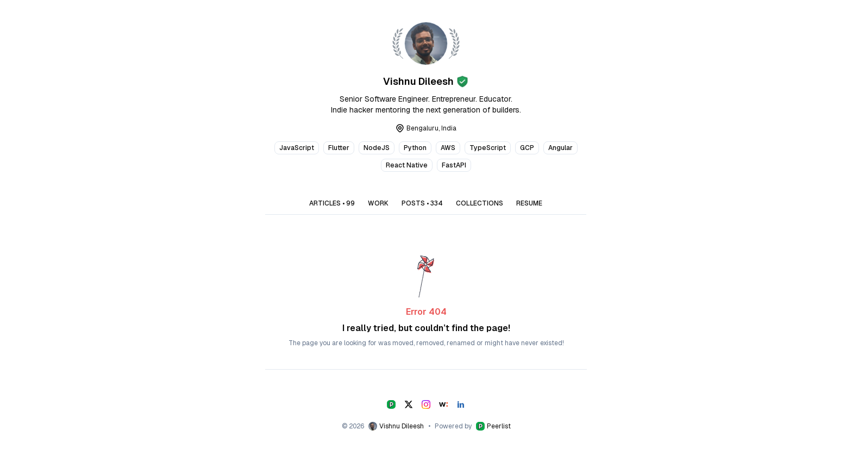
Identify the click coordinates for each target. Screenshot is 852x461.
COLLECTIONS (479, 203)
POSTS (422, 203)
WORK (378, 203)
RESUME (529, 203)
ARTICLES (332, 203)
